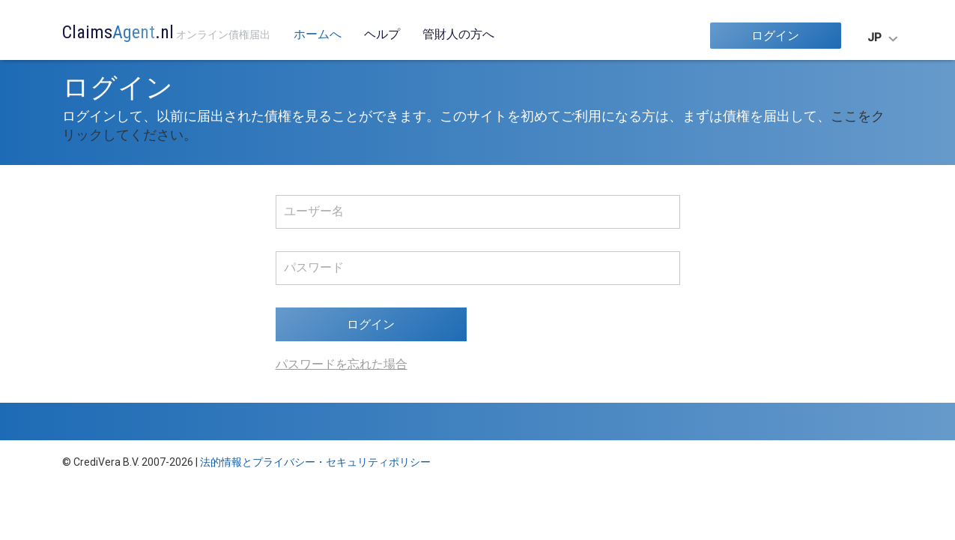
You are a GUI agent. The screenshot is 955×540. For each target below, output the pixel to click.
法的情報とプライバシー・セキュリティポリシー (315, 462)
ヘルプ (382, 34)
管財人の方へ (458, 34)
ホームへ (318, 34)
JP (874, 37)
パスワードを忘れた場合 (341, 364)
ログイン (775, 35)
